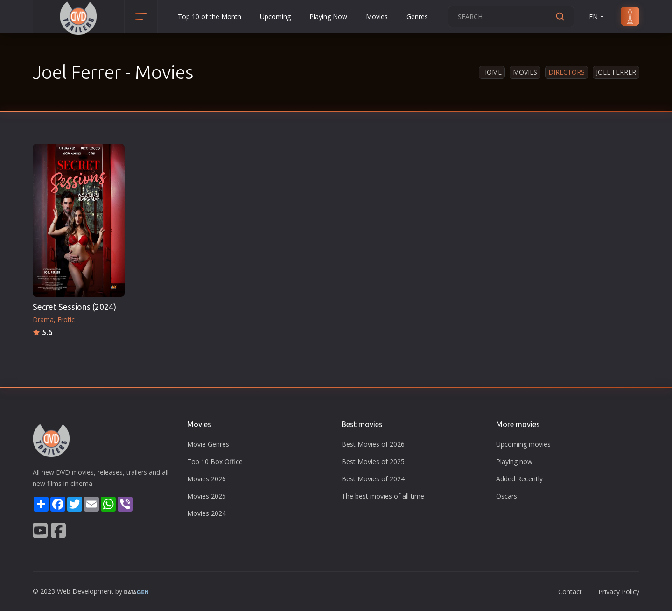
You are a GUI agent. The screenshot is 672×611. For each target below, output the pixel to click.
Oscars (506, 496)
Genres (417, 16)
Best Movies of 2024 (373, 478)
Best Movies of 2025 (373, 461)
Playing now (514, 461)
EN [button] (597, 16)
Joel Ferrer (616, 72)
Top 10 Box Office (215, 461)
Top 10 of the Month (209, 16)
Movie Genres (208, 444)
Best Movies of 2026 (373, 444)
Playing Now (328, 16)
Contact (570, 591)
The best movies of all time (383, 496)
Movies (377, 16)
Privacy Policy (618, 591)
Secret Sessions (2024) (74, 306)
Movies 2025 (206, 496)
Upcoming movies (523, 444)
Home (492, 72)
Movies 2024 (206, 513)
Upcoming (275, 16)
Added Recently (519, 478)
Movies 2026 (206, 478)
